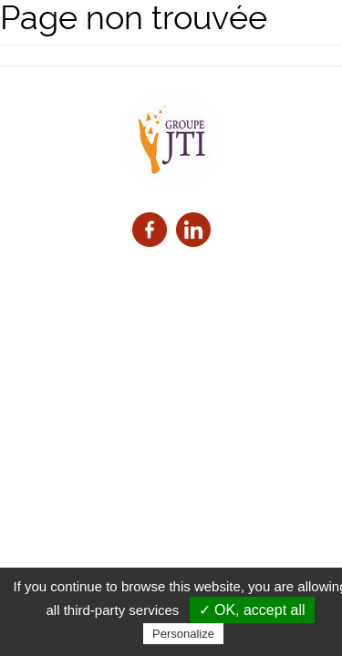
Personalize (183, 634)
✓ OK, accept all (252, 610)
